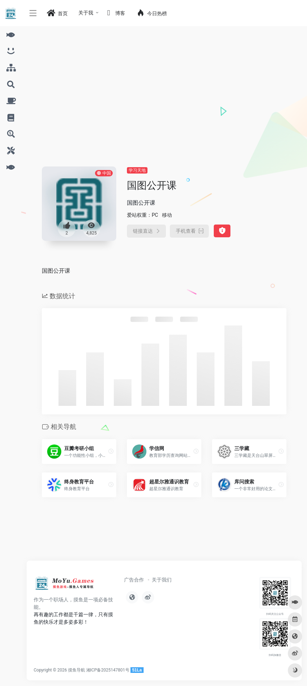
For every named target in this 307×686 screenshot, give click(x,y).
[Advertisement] (164, 113)
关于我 (85, 13)
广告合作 (134, 580)
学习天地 (137, 170)
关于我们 (162, 580)
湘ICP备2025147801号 (107, 670)
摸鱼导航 (76, 670)
